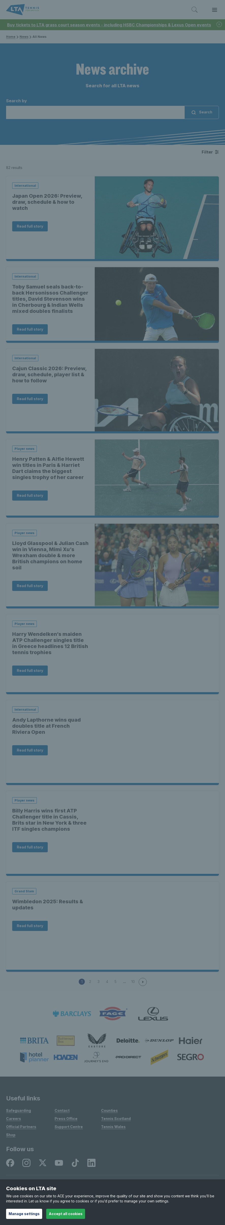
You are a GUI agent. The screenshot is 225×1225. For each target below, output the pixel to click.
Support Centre (69, 1127)
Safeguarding (18, 1110)
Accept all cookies (66, 1214)
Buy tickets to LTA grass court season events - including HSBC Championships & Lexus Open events (109, 24)
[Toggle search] (194, 9)
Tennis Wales (113, 1127)
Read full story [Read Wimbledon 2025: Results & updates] (30, 926)
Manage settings (24, 1214)
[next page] (143, 982)
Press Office (66, 1118)
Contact (62, 1110)
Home (10, 37)
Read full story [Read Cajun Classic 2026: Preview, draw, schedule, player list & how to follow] (30, 399)
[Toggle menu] (214, 10)
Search (201, 112)
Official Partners (21, 1127)
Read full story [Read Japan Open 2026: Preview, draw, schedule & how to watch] (30, 226)
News (24, 37)
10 (133, 981)
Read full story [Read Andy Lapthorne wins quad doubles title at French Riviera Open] (30, 750)
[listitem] (72, 1013)
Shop (10, 1135)
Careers (13, 1118)
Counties (109, 1110)
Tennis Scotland (116, 1118)
